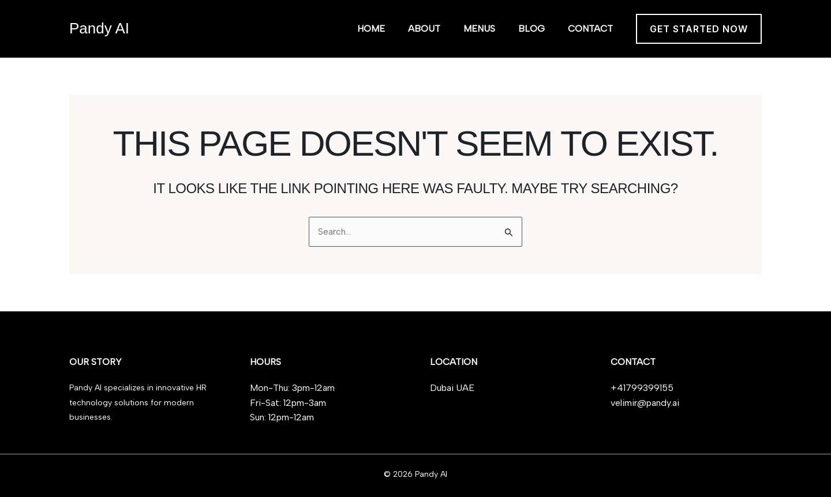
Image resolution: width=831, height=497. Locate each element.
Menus (479, 28)
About (424, 28)
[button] (699, 29)
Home (371, 28)
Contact (590, 28)
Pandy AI (99, 28)
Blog (531, 28)
